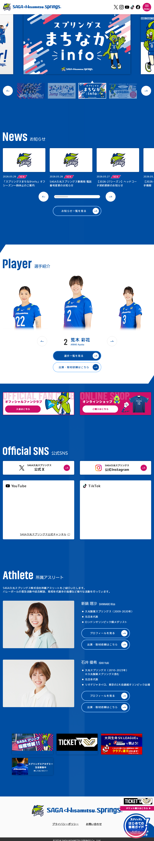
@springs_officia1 (93, 514)
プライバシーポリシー (65, 824)
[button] (8, 91)
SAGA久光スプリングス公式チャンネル (43, 534)
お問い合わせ (94, 824)
